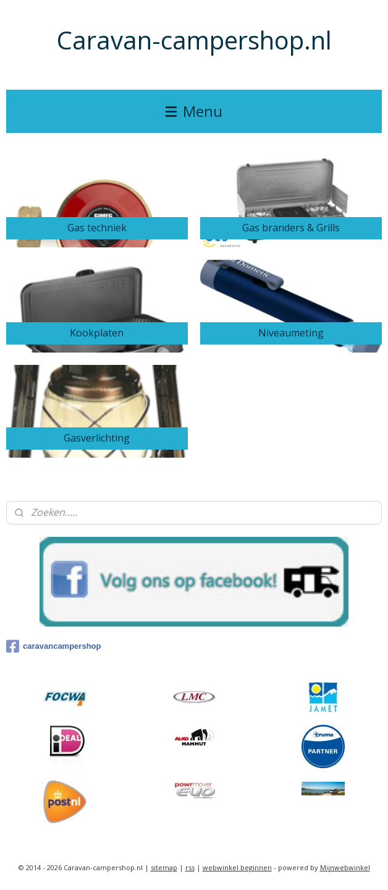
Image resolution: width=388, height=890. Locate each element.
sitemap (164, 867)
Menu (194, 111)
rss (190, 867)
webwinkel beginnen (237, 867)
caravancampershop (53, 646)
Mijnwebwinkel (345, 867)
